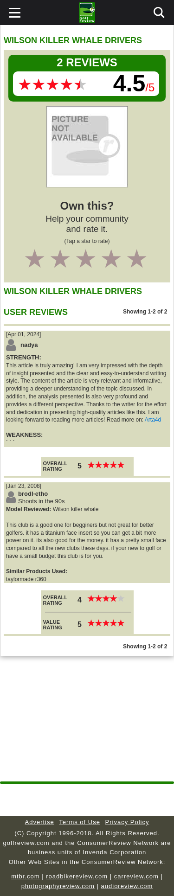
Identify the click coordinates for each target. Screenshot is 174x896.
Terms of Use (79, 822)
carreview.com (136, 876)
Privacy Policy (127, 822)
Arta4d (153, 419)
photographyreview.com (58, 886)
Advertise (39, 822)
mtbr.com (25, 876)
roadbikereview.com (77, 876)
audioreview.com (127, 886)
